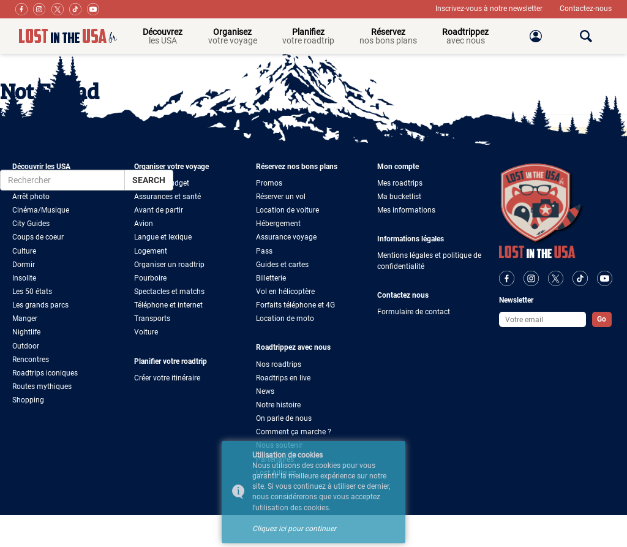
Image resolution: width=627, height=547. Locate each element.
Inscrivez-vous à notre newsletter (489, 8)
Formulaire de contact (413, 311)
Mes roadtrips (399, 183)
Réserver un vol (281, 196)
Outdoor (25, 346)
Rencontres (30, 359)
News (265, 391)
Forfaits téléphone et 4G (295, 305)
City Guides (31, 223)
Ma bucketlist (399, 196)
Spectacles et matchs (169, 291)
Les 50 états (32, 291)
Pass (264, 251)
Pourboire (150, 278)
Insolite (24, 278)
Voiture (146, 332)
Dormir (23, 264)
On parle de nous (284, 418)
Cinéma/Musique (40, 210)
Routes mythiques (42, 386)
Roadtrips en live (283, 378)
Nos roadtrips (278, 364)
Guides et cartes (282, 264)
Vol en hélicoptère (285, 291)
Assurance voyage (286, 237)
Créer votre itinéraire (167, 378)
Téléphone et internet (168, 305)
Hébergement (278, 223)
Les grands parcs (40, 305)
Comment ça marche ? (293, 432)
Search (148, 180)
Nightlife (26, 332)
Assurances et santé (167, 196)
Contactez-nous (586, 8)
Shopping (28, 400)
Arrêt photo (31, 196)
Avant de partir (158, 210)
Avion (143, 223)
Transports (152, 318)
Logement (150, 251)
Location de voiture (287, 210)
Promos (269, 183)
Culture (24, 251)
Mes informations (406, 210)
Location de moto (285, 318)
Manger (24, 318)
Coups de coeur (38, 237)
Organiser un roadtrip (169, 264)
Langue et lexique (163, 237)
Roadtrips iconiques (45, 373)
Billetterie (271, 278)
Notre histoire (278, 405)
